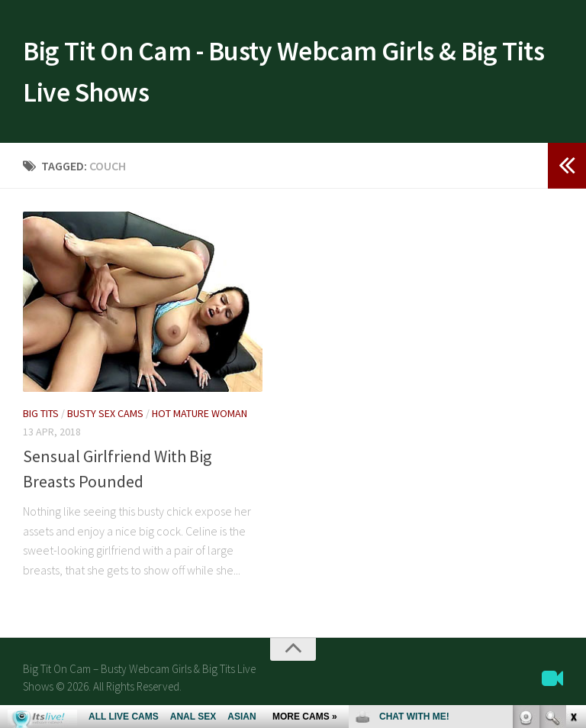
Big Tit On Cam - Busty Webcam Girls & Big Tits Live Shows (279, 76)
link (572, 489)
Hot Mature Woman (199, 423)
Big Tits (41, 423)
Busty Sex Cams (105, 423)
